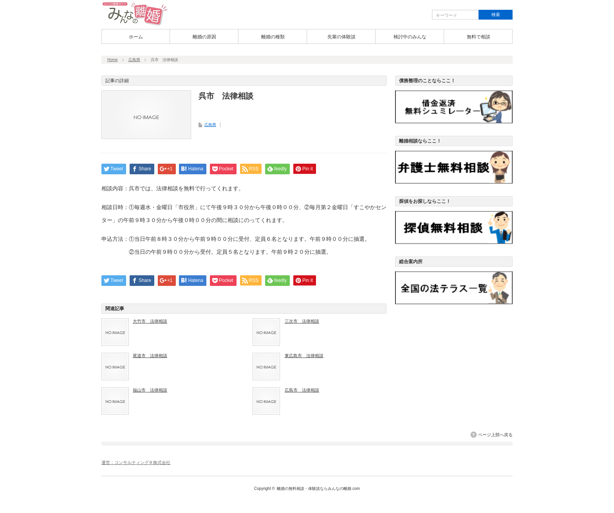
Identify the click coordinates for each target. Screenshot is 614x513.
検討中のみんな (410, 37)
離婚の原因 (204, 37)
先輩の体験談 (341, 37)
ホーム (136, 37)
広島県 (134, 60)
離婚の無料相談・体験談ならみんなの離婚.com (318, 488)
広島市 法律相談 (302, 390)
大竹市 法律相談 (150, 321)
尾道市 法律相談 (150, 355)
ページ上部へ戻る (495, 434)
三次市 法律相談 (302, 321)
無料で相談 (478, 37)
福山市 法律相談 (150, 390)
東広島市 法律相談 (304, 355)
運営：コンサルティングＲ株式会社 (135, 462)
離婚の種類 (273, 37)
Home (112, 60)
